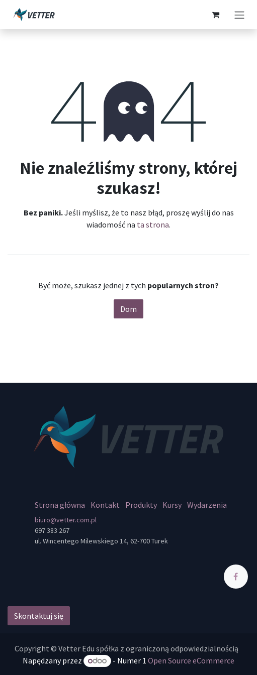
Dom (128, 309)
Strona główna (60, 505)
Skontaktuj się (38, 616)
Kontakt (105, 505)
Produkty (141, 505)
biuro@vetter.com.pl (66, 519)
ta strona (153, 224)
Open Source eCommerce (191, 660)
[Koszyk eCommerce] (215, 15)
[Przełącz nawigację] (239, 14)
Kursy (172, 505)
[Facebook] (236, 577)
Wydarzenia (207, 505)
